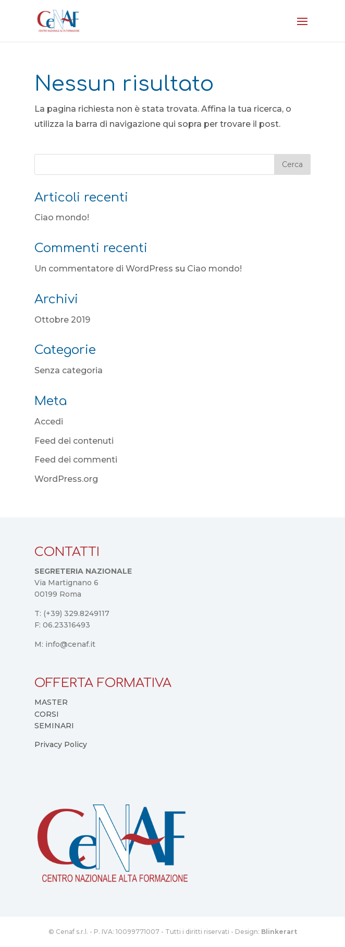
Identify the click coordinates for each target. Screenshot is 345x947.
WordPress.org (66, 479)
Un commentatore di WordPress (103, 269)
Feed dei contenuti (74, 441)
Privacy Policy (60, 744)
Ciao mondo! (61, 217)
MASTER (51, 702)
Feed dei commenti (75, 460)
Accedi (48, 422)
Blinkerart (279, 932)
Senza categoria (68, 370)
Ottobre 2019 (62, 320)
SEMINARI (54, 725)
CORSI (46, 714)
